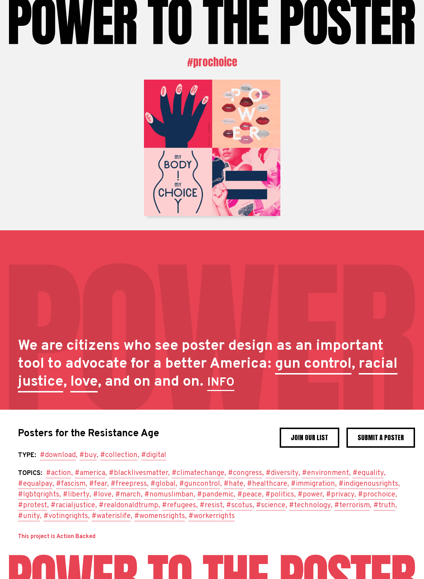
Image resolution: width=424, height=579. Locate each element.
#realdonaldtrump (128, 505)
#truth (384, 505)
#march (128, 494)
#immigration (313, 484)
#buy (88, 455)
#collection (119, 455)
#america (90, 473)
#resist (211, 505)
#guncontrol (199, 484)
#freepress (129, 484)
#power (310, 494)
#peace (249, 494)
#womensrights (159, 516)
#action (58, 473)
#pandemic (215, 494)
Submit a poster (381, 437)
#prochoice (212, 62)
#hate (233, 484)
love (84, 382)
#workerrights (211, 516)
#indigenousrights (368, 484)
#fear (98, 484)
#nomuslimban (169, 494)
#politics (279, 494)
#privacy (340, 494)
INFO (220, 383)
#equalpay (35, 484)
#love (102, 494)
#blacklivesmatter (138, 473)
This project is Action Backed (56, 536)
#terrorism (352, 505)
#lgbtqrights (38, 494)
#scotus (239, 505)
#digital (153, 455)
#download (58, 455)
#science (270, 505)
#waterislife (111, 516)
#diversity (282, 473)
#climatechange (198, 473)
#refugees (179, 505)
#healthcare (267, 484)
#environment (325, 473)
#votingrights (65, 516)
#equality (368, 473)
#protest (32, 505)
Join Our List (309, 437)
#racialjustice (73, 505)
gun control (313, 364)
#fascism (70, 484)
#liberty (76, 494)
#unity (29, 516)
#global (163, 484)
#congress (245, 473)
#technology (310, 505)
